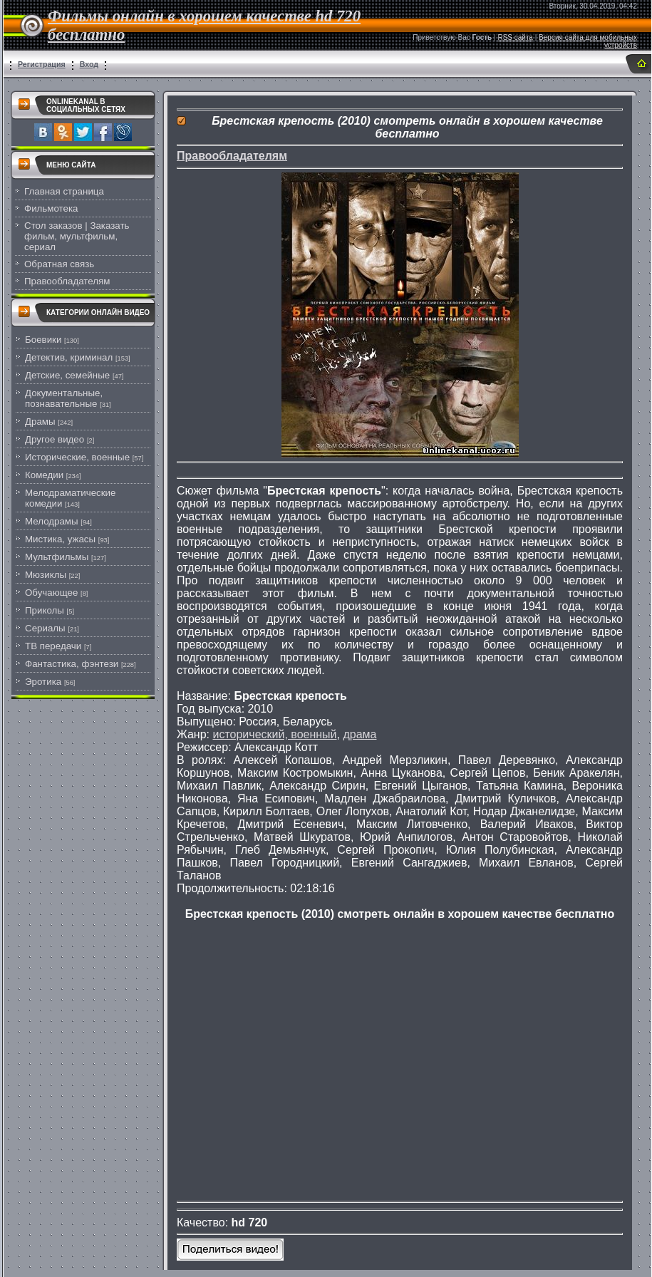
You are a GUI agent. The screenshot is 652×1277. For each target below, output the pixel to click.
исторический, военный (274, 734)
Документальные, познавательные (64, 398)
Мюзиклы (45, 574)
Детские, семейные (67, 375)
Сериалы (45, 628)
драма (359, 734)
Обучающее (51, 592)
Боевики (43, 339)
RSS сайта (515, 37)
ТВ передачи (53, 646)
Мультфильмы (56, 557)
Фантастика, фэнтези (71, 663)
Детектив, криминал (69, 357)
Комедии (44, 475)
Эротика (43, 681)
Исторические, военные (77, 457)
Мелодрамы (51, 521)
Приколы (44, 610)
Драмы (40, 421)
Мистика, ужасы (60, 539)
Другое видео (54, 439)
